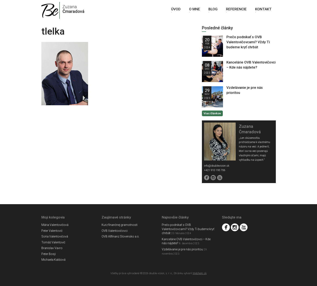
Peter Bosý (48, 253)
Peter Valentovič (52, 230)
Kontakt (263, 10)
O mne (194, 10)
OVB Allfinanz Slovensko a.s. (120, 236)
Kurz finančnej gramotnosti (119, 225)
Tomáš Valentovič (53, 242)
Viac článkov (212, 113)
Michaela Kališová (53, 259)
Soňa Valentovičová (54, 236)
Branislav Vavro (52, 248)
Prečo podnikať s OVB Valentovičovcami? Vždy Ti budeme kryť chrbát (248, 42)
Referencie (236, 10)
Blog (213, 10)
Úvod (176, 10)
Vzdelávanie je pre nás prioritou (182, 249)
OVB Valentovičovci (115, 230)
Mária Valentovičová (54, 225)
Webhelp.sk (200, 273)
